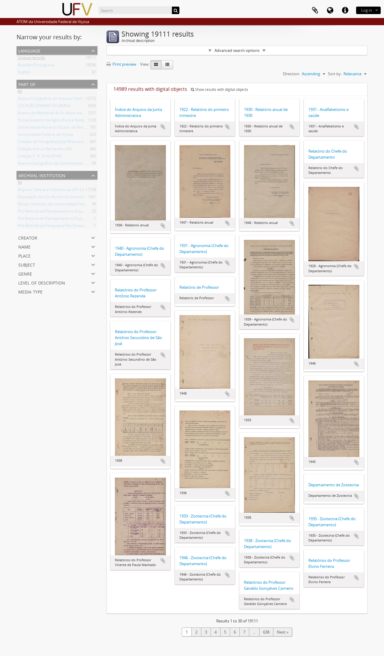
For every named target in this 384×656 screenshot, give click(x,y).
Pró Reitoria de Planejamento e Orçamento (56, 219)
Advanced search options (237, 50)
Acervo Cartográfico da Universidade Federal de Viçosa (66, 164)
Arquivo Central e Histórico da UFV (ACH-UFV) (58, 190)
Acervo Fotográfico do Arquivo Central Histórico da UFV (67, 99)
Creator (27, 237)
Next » (282, 632)
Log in (366, 10)
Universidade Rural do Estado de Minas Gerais (58, 128)
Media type (30, 291)
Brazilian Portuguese (36, 66)
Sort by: (335, 73)
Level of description (41, 282)
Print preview (121, 64)
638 (266, 632)
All (20, 92)
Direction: (291, 73)
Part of (26, 84)
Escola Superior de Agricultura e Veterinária (56, 121)
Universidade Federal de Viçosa (45, 135)
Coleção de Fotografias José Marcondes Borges (59, 142)
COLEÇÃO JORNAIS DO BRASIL (44, 106)
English (24, 73)
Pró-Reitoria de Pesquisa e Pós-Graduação (55, 226)
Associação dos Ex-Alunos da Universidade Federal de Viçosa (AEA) (76, 198)
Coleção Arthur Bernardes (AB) (45, 150)
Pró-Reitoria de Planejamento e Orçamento (56, 212)
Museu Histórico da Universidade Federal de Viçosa (63, 205)
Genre (25, 273)
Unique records (31, 58)
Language (29, 50)
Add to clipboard (163, 127)
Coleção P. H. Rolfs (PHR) (40, 157)
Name (24, 246)
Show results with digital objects (219, 89)
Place (24, 255)
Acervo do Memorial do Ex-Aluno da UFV (54, 114)
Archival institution (41, 175)
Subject (26, 264)
